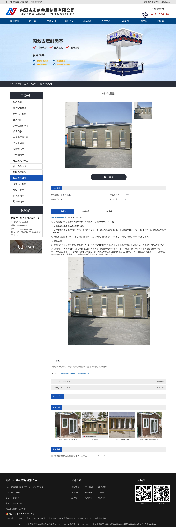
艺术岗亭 (17, 120)
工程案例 (124, 21)
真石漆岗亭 (18, 195)
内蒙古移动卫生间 (136, 524)
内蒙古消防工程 (85, 518)
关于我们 (33, 21)
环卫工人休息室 (20, 160)
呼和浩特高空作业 (67, 518)
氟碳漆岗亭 (18, 149)
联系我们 (161, 21)
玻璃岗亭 (17, 131)
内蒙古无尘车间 (24, 518)
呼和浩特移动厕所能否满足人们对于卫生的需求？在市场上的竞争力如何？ (80, 456)
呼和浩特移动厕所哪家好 (79, 367)
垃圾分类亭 (18, 201)
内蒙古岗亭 (109, 524)
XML (168, 2)
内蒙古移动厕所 (121, 524)
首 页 (26, 84)
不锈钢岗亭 (18, 155)
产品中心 (106, 21)
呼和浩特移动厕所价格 (99, 367)
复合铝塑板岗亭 (20, 125)
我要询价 (109, 177)
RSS (163, 2)
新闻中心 (142, 21)
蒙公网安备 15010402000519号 (20, 514)
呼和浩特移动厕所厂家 (60, 367)
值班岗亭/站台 (20, 166)
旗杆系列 (69, 21)
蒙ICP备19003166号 (86, 524)
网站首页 (14, 21)
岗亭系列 (51, 21)
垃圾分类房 (18, 190)
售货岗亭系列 (19, 114)
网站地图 (156, 2)
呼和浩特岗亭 (100, 518)
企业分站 (147, 2)
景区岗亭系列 (19, 172)
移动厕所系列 (46, 84)
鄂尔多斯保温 (40, 518)
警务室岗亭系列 (20, 108)
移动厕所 (87, 21)
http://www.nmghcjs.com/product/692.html (77, 373)
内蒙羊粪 (53, 518)
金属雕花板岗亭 (20, 137)
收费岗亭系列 (19, 184)
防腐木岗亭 (18, 143)
